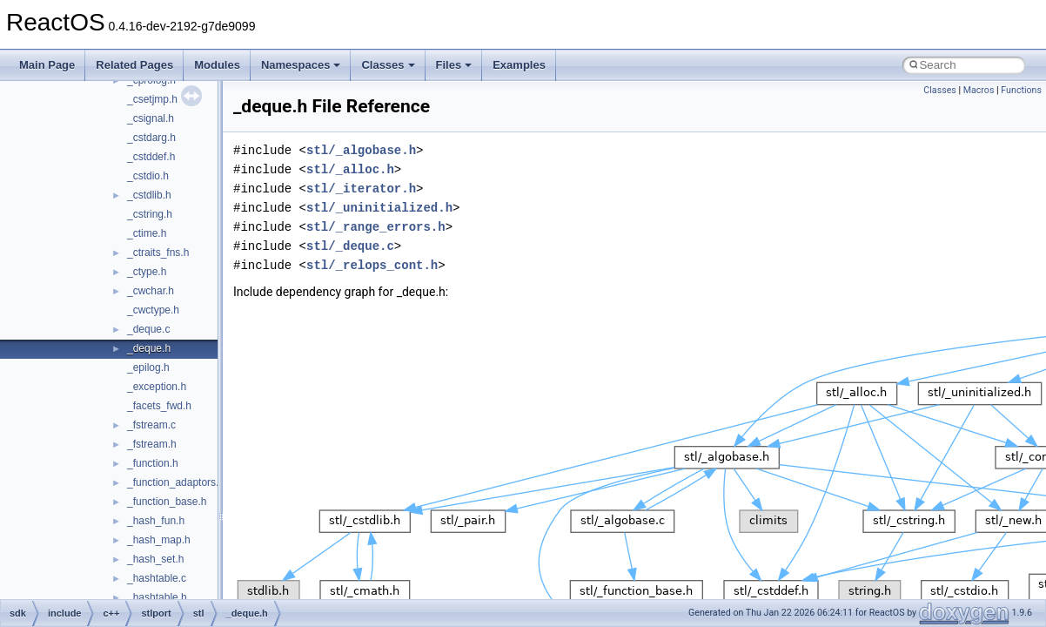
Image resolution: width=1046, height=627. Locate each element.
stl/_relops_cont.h (372, 265)
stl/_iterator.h (361, 188)
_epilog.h (148, 367)
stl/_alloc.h (350, 169)
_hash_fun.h (155, 521)
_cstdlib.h (149, 195)
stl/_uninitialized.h (379, 207)
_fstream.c (151, 425)
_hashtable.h (157, 597)
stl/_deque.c (350, 246)
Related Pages (134, 64)
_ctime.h (146, 233)
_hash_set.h (155, 559)
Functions (1021, 90)
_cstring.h (149, 214)
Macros (979, 90)
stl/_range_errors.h (376, 227)
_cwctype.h (153, 310)
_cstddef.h (151, 157)
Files (454, 64)
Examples (519, 64)
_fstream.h (152, 444)
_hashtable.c (156, 578)
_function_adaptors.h (176, 482)
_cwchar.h (150, 291)
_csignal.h (150, 118)
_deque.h (149, 348)
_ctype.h (146, 272)
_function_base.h (166, 502)
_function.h (152, 463)
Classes (387, 64)
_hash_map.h (159, 540)
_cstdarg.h (151, 137)
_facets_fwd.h (159, 406)
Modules (217, 64)
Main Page (47, 64)
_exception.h (156, 387)
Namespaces (301, 64)
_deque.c (148, 329)
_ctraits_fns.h (158, 252)
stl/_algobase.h (361, 150)
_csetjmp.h (152, 99)
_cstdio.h (148, 176)
